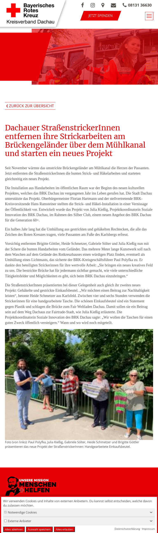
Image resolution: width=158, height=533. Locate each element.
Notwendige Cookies (20, 512)
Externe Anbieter (17, 521)
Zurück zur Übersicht (31, 105)
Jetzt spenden (100, 15)
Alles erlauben (64, 529)
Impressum (148, 529)
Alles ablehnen (14, 529)
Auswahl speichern (39, 529)
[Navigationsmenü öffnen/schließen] (149, 16)
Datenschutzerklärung (127, 529)
